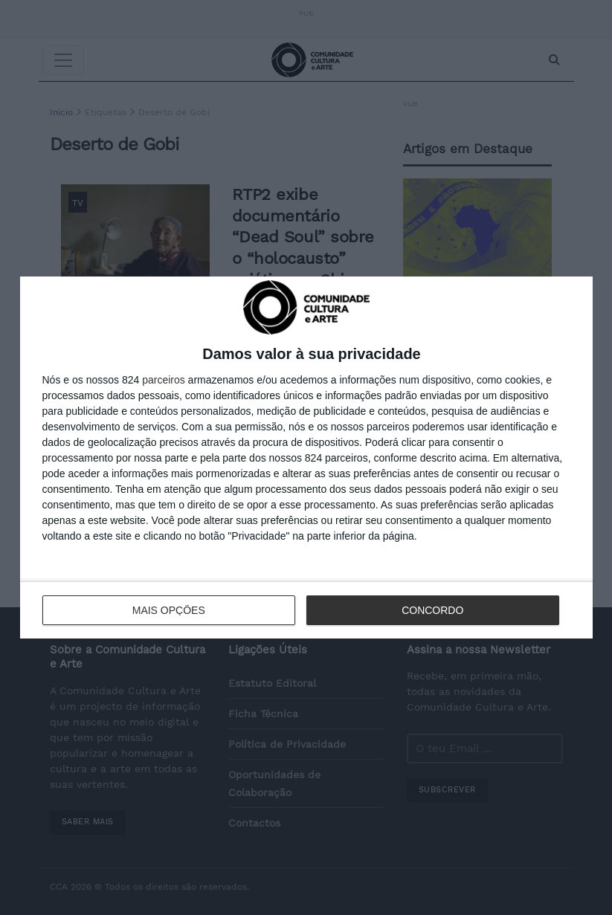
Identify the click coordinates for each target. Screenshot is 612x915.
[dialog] (306, 457)
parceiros (163, 380)
